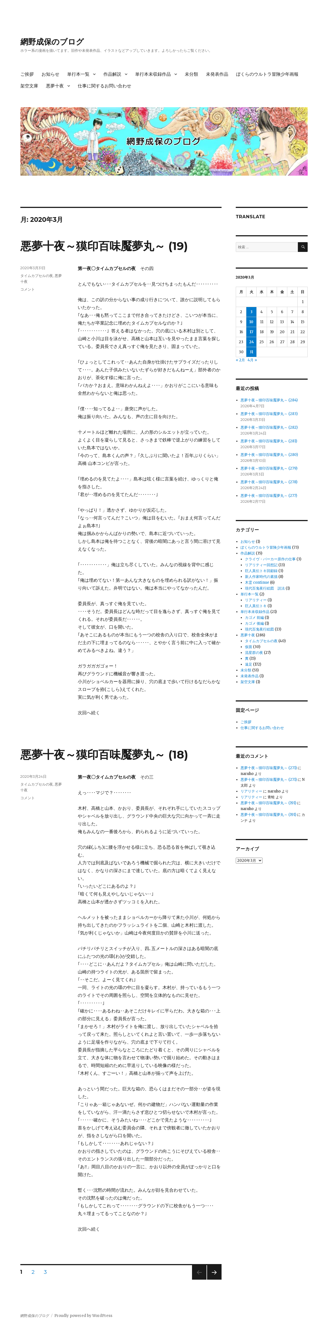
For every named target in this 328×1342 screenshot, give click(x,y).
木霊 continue (257, 582)
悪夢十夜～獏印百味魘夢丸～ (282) (269, 427)
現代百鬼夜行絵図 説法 (265, 588)
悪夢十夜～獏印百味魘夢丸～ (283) (269, 413)
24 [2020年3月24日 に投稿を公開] (251, 342)
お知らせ (50, 74)
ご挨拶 (27, 74)
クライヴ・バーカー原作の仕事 (270, 559)
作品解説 (112, 74)
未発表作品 (217, 74)
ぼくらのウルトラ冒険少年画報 (267, 74)
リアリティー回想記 (261, 565)
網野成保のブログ (52, 41)
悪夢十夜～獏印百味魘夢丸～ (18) (104, 754)
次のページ (212, 1279)
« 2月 (240, 360)
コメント (27, 289)
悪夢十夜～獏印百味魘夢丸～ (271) (268, 768)
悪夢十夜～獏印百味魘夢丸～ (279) (268, 468)
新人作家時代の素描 (261, 576)
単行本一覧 (78, 74)
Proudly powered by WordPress (83, 1315)
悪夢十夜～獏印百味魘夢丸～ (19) (104, 246)
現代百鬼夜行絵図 (259, 629)
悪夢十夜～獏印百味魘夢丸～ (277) (268, 495)
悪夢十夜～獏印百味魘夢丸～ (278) (268, 482)
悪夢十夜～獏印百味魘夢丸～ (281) (268, 441)
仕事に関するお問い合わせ (104, 86)
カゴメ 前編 (254, 617)
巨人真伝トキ (256, 605)
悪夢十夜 (55, 86)
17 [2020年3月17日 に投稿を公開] (251, 332)
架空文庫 (29, 86)
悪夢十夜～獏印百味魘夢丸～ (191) (268, 803)
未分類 (191, 74)
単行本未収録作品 (153, 74)
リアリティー (256, 600)
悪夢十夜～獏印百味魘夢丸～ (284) (269, 400)
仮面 (248, 646)
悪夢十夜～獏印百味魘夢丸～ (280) (269, 454)
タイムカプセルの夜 (36, 275)
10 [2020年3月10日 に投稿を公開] (251, 322)
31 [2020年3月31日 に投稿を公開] (251, 352)
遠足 (248, 664)
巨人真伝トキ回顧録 (261, 570)
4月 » (252, 360)
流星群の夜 (254, 652)
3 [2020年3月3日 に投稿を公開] (251, 312)
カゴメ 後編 (254, 623)
